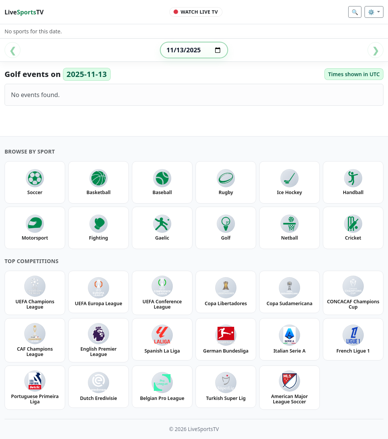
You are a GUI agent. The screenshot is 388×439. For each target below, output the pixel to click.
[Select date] (194, 50)
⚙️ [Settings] (372, 12)
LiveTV (24, 12)
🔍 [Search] (355, 12)
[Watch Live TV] (196, 12)
